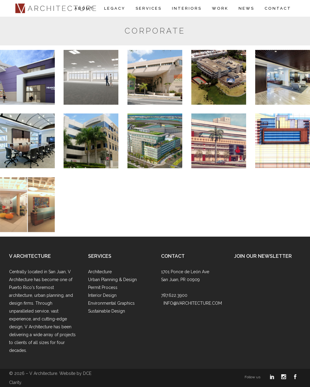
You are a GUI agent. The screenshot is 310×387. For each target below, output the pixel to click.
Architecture (100, 271)
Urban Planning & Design (112, 279)
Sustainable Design (106, 311)
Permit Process (102, 287)
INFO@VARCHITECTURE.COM (192, 303)
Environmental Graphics (111, 303)
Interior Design (102, 295)
